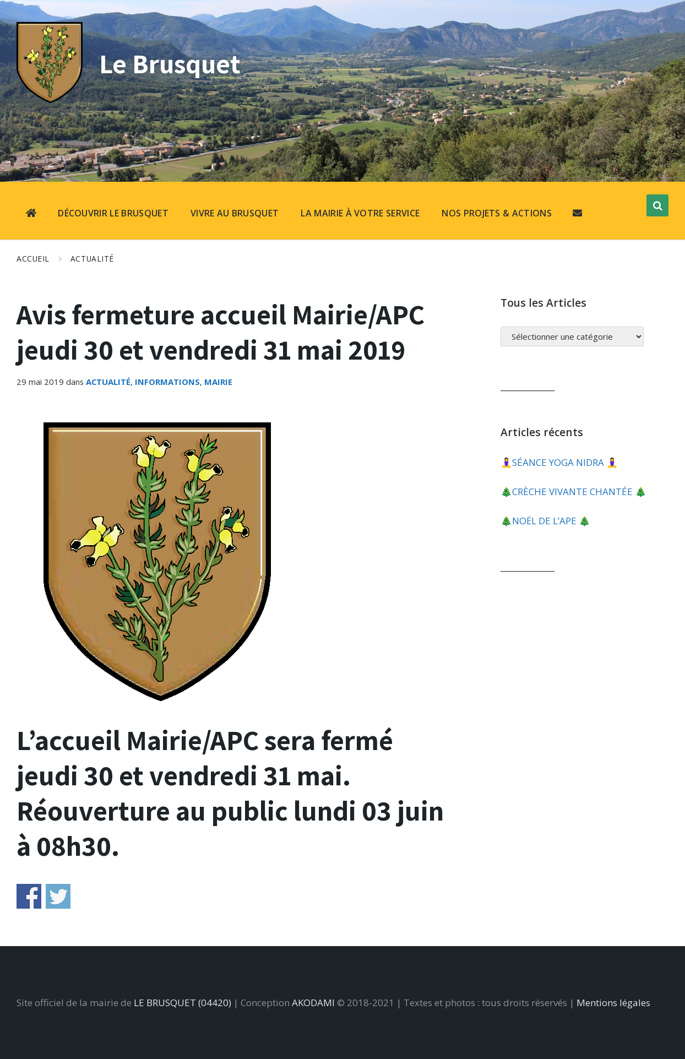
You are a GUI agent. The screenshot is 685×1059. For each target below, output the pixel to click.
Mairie (218, 381)
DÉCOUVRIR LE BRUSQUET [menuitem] (113, 213)
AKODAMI (313, 1002)
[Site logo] (50, 99)
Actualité (92, 258)
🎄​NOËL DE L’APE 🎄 (545, 520)
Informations (167, 381)
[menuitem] (31, 214)
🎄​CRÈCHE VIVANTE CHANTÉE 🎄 (573, 491)
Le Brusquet (172, 63)
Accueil (33, 258)
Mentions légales (613, 1002)
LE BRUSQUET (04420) (182, 1002)
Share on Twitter (58, 896)
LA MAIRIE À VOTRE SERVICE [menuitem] (360, 213)
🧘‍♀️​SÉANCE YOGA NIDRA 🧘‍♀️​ (559, 462)
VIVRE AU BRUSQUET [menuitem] (235, 213)
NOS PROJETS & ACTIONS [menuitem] (497, 213)
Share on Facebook (29, 896)
